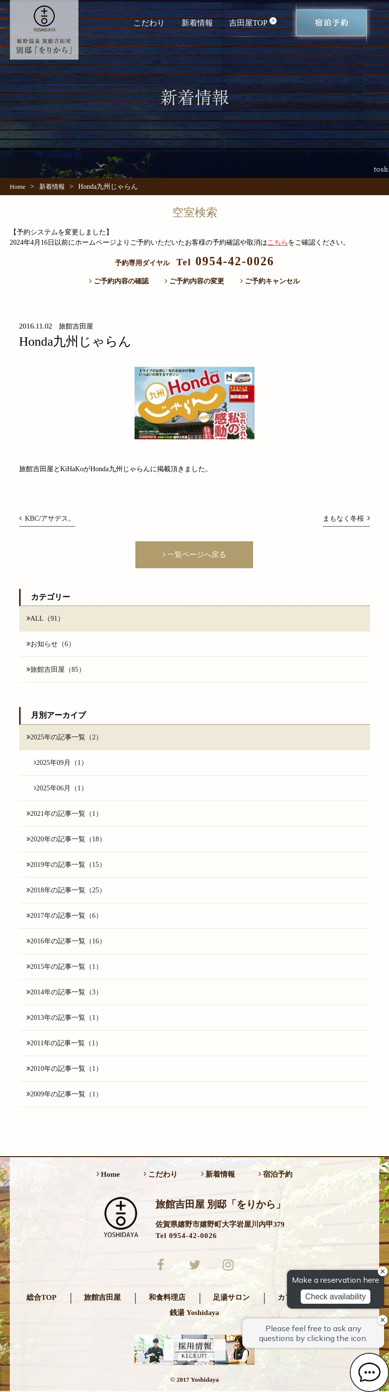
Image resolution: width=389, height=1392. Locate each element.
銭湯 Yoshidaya (194, 1312)
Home (18, 186)
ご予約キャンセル (270, 281)
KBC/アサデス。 (47, 518)
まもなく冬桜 (346, 518)
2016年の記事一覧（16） (66, 941)
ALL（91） (45, 618)
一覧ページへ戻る (194, 554)
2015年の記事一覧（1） (64, 966)
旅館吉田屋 (102, 1297)
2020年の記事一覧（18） (66, 839)
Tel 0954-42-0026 (186, 1235)
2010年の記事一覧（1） (64, 1069)
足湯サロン (231, 1297)
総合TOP (41, 1297)
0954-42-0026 (225, 261)
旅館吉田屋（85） (55, 669)
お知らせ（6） (50, 644)
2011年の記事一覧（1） (64, 1043)
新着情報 (197, 23)
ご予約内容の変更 (194, 281)
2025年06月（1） (61, 788)
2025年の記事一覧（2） (64, 737)
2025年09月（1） (61, 762)
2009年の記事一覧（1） (64, 1094)
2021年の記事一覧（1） (64, 813)
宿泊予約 (275, 1174)
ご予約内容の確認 (119, 281)
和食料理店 (167, 1297)
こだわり (149, 23)
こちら (277, 242)
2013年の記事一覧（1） (64, 1017)
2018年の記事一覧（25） (66, 890)
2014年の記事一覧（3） (64, 992)
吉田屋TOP (253, 22)
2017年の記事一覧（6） (64, 915)
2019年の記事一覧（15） (66, 864)
